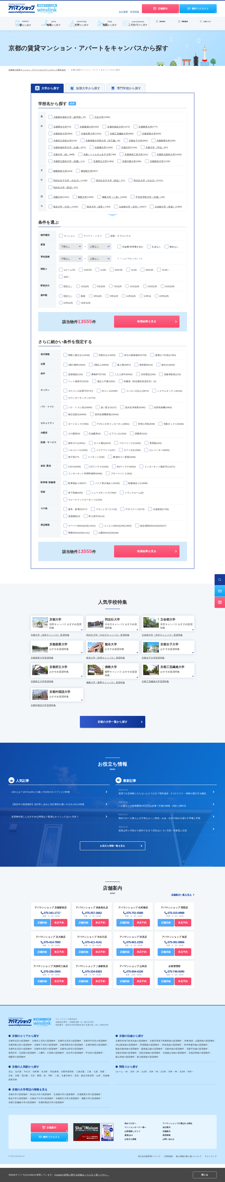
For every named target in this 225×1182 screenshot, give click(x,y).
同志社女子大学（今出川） (67, 180)
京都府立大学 (100, 161)
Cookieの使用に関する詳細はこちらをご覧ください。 (81, 1175)
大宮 (32, 1093)
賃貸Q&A (124, 1153)
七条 (96, 1089)
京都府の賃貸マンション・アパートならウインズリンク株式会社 (37, 70)
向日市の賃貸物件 (74, 1070)
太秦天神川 (66, 1093)
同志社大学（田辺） (63, 187)
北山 (10, 1089)
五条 (10, 1093)
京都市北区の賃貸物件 (19, 1058)
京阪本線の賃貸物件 (174, 1066)
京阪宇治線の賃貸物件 (197, 1066)
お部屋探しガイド (128, 1149)
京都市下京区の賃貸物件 (46, 1062)
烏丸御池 (54, 1089)
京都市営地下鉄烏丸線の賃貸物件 (132, 1058)
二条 (57, 1093)
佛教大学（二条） (111, 197)
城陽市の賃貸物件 (16, 1074)
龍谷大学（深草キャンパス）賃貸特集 (105, 665)
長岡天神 (12, 1097)
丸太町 (44, 1089)
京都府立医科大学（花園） (67, 161)
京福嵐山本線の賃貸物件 (174, 1070)
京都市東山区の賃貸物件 (20, 1062)
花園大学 (57, 197)
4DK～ (191, 1089)
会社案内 (164, 1145)
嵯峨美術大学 (60, 171)
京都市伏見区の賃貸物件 (46, 1066)
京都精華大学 (163, 140)
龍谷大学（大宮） (62, 206)
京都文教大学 (129, 161)
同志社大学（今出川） (145, 180)
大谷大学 (98, 117)
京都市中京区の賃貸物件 (95, 1058)
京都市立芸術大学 (62, 140)
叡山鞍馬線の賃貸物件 (147, 1074)
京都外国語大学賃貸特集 (43, 720)
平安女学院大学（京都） (147, 197)
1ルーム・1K (122, 1089)
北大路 (18, 1089)
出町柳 (36, 1089)
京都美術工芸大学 (133, 154)
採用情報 (134, 11)
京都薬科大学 (157, 161)
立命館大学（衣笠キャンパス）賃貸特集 (162, 638)
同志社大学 (40, 1112)
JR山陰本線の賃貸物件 (126, 1062)
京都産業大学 (149, 133)
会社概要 (123, 11)
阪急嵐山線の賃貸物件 (152, 1066)
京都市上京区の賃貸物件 (43, 1058)
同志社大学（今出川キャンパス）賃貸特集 (108, 638)
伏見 (77, 1093)
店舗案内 (164, 1149)
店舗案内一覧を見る (182, 912)
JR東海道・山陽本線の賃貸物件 (199, 1058)
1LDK (144, 1089)
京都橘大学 (100, 147)
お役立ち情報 (126, 1157)
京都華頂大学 (60, 126)
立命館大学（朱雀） (165, 206)
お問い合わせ (166, 1157)
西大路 (25, 1093)
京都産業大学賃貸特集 (42, 665)
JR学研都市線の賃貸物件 (196, 1062)
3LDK (182, 1089)
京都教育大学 (145, 126)
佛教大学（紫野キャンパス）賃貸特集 (105, 693)
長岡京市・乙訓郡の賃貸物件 (22, 1070)
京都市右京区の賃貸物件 (20, 1066)
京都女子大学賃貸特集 (153, 665)
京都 (17, 1093)
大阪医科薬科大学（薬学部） (68, 117)
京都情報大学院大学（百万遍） (101, 140)
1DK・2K (134, 1089)
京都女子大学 (135, 140)
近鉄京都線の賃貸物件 (149, 1070)
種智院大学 (86, 171)
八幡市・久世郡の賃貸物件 (51, 1070)
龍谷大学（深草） (96, 206)
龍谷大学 (18, 1116)
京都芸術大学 (60, 133)
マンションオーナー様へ (131, 1145)
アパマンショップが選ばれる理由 (176, 1141)
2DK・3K (153, 1089)
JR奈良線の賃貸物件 (171, 1062)
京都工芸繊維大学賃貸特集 (155, 692)
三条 (89, 1089)
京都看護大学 (86, 126)
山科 (98, 1093)
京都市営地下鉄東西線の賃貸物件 (166, 1058)
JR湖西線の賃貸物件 (149, 1062)
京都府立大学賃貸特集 (42, 692)
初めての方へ (126, 1141)
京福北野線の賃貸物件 (199, 1070)
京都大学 (125, 147)
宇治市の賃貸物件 (94, 1070)
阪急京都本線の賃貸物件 (127, 1066)
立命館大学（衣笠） (129, 206)
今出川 (27, 1089)
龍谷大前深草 (87, 1093)
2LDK (163, 1089)
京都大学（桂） (61, 154)
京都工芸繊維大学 (119, 133)
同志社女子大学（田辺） (108, 180)
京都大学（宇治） (155, 147)
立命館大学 (64, 1112)
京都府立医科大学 (166, 154)
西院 (39, 1093)
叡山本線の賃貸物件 (125, 1074)
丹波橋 (106, 1093)
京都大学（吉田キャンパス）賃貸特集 (50, 638)
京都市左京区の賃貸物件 (69, 1058)
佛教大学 (82, 197)
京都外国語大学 (115, 126)
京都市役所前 (67, 1089)
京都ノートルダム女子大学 (97, 154)
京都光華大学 (88, 133)
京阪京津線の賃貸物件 (126, 1070)
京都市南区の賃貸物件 (96, 1062)
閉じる (204, 1175)
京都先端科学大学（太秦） (67, 147)
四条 (102, 1089)
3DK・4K (172, 1089)
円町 (50, 1093)
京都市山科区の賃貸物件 (71, 1066)
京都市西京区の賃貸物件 (71, 1062)
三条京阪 (80, 1089)
